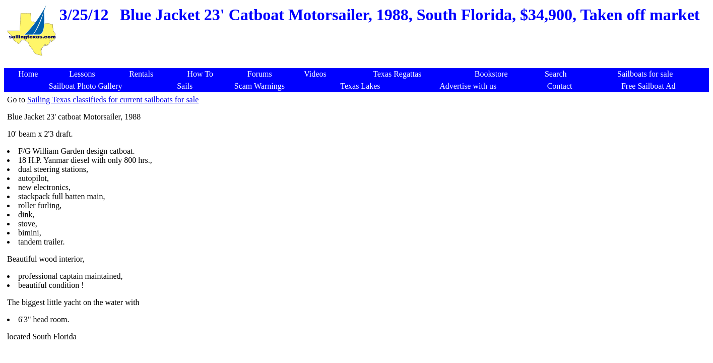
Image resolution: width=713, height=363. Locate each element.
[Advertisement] (358, 63)
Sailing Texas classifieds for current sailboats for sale (113, 99)
